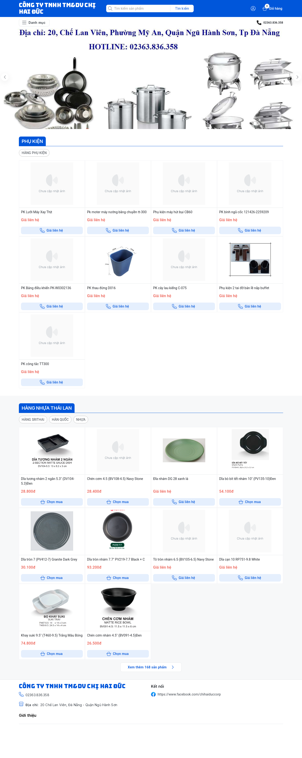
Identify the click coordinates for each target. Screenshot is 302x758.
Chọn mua (51, 502)
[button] (34, 153)
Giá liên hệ (51, 230)
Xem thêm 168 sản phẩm (151, 667)
